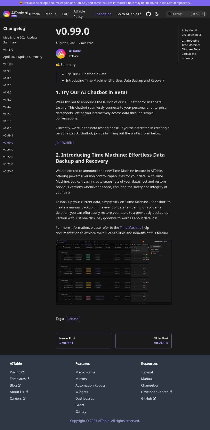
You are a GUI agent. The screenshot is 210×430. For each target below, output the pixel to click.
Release (72, 319)
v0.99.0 (8, 142)
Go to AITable (128, 14)
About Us (19, 392)
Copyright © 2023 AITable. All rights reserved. (105, 421)
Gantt (79, 405)
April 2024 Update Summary (22, 57)
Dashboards (84, 398)
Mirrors (81, 379)
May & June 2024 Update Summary (20, 39)
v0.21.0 (8, 164)
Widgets (81, 392)
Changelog (103, 14)
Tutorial (35, 14)
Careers (17, 398)
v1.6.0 (7, 92)
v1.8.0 (7, 78)
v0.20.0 (8, 171)
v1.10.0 (8, 64)
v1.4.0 (7, 99)
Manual (51, 14)
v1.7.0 (7, 85)
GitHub (148, 398)
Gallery (80, 411)
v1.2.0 (7, 114)
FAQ (65, 14)
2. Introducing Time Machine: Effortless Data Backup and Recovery (191, 49)
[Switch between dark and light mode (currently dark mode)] (156, 14)
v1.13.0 (8, 49)
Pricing (17, 372)
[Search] (186, 14)
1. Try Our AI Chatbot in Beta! (192, 32)
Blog (15, 385)
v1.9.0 (7, 71)
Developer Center (156, 392)
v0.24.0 (8, 150)
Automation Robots (90, 385)
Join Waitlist (65, 142)
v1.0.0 (7, 128)
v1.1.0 (7, 121)
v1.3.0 (7, 107)
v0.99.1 (8, 135)
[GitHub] (148, 14)
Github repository (178, 3)
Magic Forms (85, 372)
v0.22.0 (8, 157)
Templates (19, 379)
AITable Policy (79, 14)
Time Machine (130, 227)
